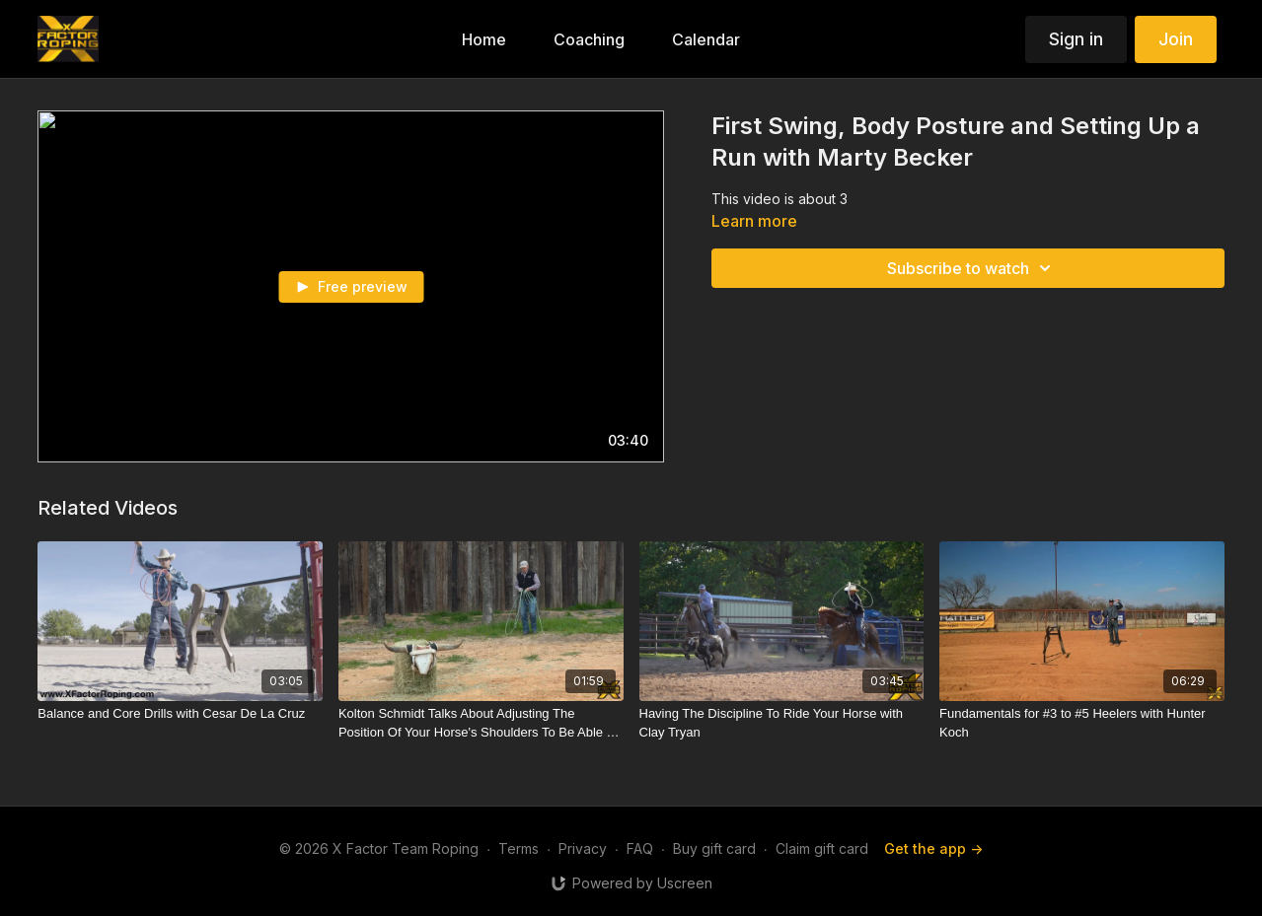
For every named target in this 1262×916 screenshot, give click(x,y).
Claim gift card (822, 848)
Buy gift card (714, 848)
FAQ (640, 848)
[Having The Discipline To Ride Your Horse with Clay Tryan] (782, 723)
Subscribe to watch (972, 268)
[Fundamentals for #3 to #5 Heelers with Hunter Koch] (1082, 723)
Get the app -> (933, 848)
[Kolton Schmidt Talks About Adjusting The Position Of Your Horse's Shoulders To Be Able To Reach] (481, 723)
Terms (518, 848)
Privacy (582, 848)
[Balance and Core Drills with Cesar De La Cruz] (180, 714)
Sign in (1076, 39)
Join (1175, 39)
